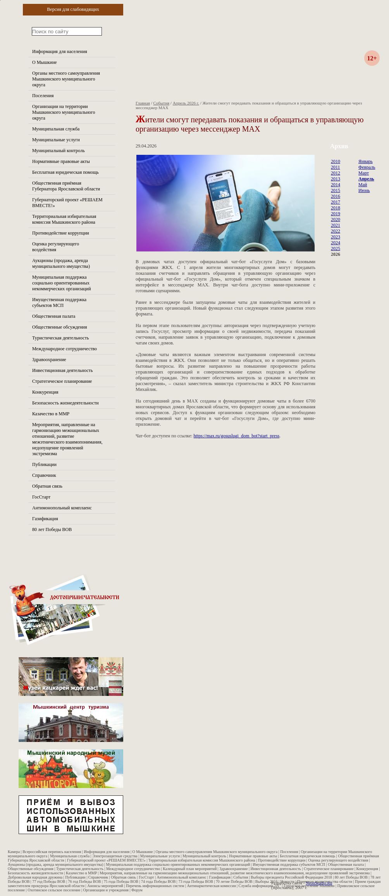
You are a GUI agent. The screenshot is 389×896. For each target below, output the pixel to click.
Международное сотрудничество (64, 348)
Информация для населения (59, 51)
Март (363, 173)
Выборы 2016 (266, 881)
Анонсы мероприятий (105, 886)
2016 (335, 196)
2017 (335, 202)
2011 (335, 167)
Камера (14, 852)
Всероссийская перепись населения (51, 852)
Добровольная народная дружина (35, 877)
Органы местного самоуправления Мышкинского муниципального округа (66, 78)
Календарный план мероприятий (190, 869)
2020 (335, 219)
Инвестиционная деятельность (62, 370)
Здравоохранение (49, 359)
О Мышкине (44, 62)
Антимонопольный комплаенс (62, 508)
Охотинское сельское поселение (54, 890)
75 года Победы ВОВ (120, 881)
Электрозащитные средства (115, 856)
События (161, 103)
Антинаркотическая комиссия (211, 886)
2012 (335, 173)
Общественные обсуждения (59, 327)
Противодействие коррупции (60, 233)
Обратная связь (47, 486)
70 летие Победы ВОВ (234, 881)
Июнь (364, 190)
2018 (335, 208)
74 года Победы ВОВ (158, 881)
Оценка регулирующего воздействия (55, 246)
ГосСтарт (41, 497)
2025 (335, 248)
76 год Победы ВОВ (84, 881)
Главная (143, 103)
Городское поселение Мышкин (309, 886)
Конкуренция (45, 392)
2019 (335, 213)
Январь (365, 161)
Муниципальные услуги (56, 139)
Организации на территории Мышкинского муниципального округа (63, 112)
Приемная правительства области (324, 881)
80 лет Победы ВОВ (52, 529)
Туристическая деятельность (60, 338)
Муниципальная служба (55, 129)
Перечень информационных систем (155, 886)
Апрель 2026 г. (186, 103)
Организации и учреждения (105, 890)
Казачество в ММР (50, 413)
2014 (335, 184)
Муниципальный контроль (58, 150)
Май (362, 184)
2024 (335, 242)
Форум (137, 890)
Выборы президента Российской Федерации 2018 (291, 877)
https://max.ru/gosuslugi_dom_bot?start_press (237, 436)
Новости (287, 881)
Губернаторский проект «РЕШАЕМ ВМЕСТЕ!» (106, 860)
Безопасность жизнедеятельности (65, 403)
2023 (335, 237)
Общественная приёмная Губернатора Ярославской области (66, 186)
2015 (335, 190)
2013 (335, 179)
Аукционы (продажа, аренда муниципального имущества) (61, 263)
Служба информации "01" (260, 886)
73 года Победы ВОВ (195, 881)
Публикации (44, 464)
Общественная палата (53, 316)
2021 (335, 225)
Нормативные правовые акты (61, 161)
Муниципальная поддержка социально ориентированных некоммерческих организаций (61, 282)
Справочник (44, 475)
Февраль (366, 167)
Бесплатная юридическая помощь (65, 172)
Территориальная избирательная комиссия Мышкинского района (64, 219)
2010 (335, 161)
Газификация (45, 518)
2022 (335, 231)
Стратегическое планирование (62, 381)
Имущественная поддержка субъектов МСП (59, 302)
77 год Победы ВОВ (48, 881)
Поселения (42, 95)
